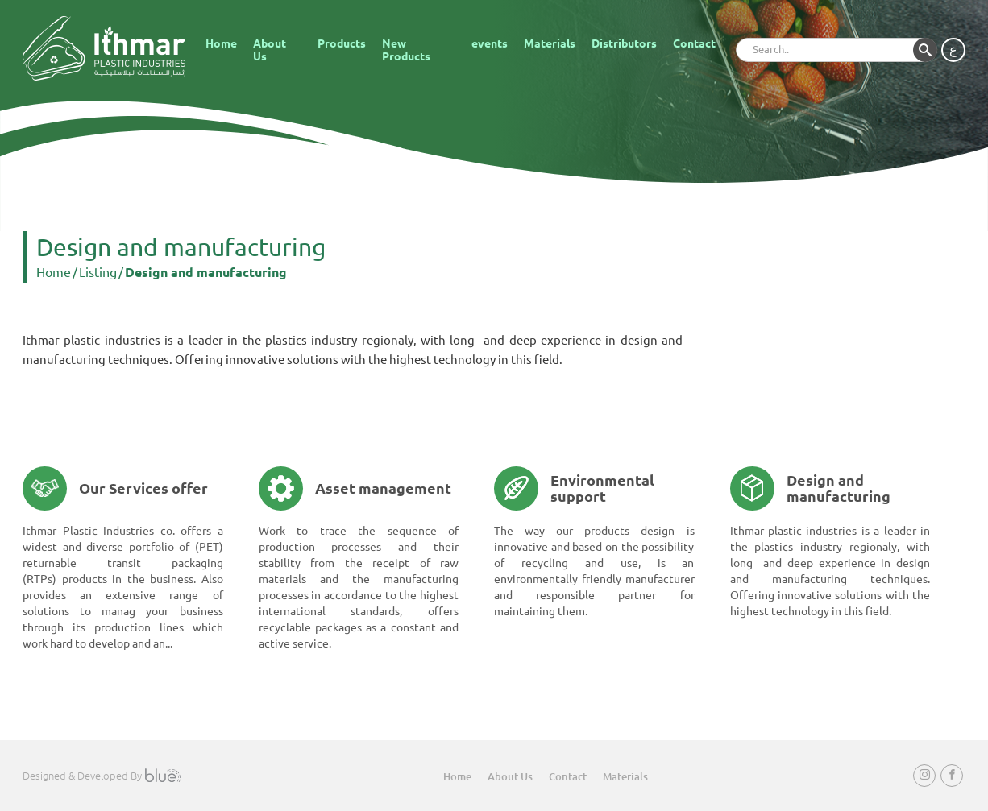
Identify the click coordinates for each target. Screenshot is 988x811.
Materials (549, 43)
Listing (98, 272)
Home (221, 43)
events (489, 43)
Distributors (624, 43)
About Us (269, 50)
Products (342, 43)
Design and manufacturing (206, 272)
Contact (694, 43)
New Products (406, 50)
